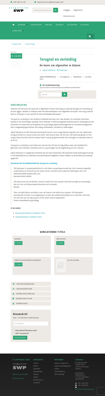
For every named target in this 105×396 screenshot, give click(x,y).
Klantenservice (69, 16)
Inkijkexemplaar (22, 289)
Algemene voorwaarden (20, 374)
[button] (90, 36)
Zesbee (56, 369)
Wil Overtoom (62, 70)
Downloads (20, 303)
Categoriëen (17, 44)
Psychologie (30, 44)
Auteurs (85, 24)
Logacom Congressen (61, 363)
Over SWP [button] (18, 30)
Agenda (60, 24)
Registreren (78, 10)
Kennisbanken (37, 371)
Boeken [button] (22, 24)
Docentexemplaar (23, 284)
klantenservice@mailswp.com (84, 389)
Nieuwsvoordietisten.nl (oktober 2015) (30, 213)
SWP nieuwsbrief (21, 333)
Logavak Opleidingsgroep (62, 366)
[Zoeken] (55, 10)
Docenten (72, 24)
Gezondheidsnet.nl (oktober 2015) (28, 217)
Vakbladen (36, 24)
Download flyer (22, 298)
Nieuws (48, 24)
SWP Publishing (59, 374)
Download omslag (24, 294)
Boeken (35, 366)
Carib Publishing (59, 371)
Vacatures (36, 382)
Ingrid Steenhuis (48, 70)
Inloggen (66, 10)
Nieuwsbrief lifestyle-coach (25, 330)
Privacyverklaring (18, 378)
